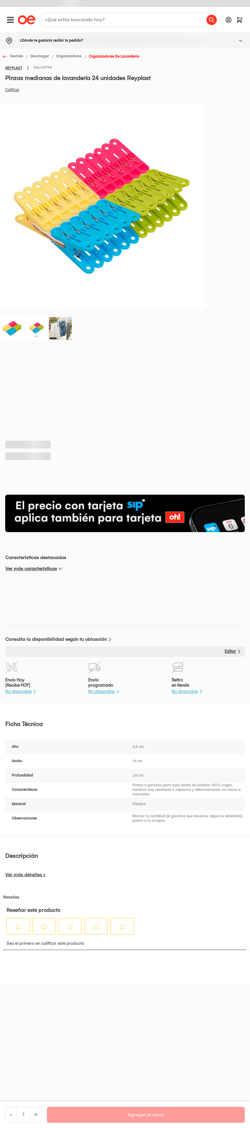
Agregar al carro (146, 1115)
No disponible (18, 691)
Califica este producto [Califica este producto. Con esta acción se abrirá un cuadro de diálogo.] (12, 90)
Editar (230, 651)
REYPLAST (13, 68)
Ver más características (31, 568)
